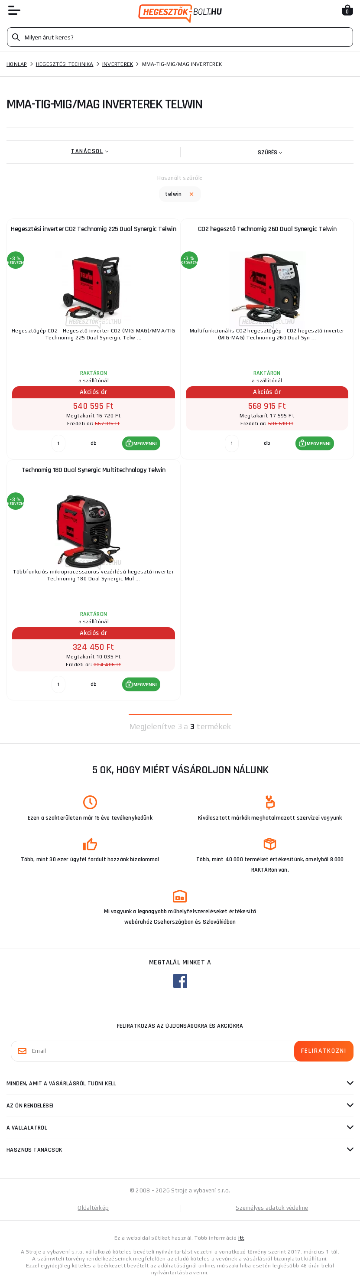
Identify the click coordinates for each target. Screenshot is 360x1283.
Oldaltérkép (93, 1208)
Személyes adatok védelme (272, 1208)
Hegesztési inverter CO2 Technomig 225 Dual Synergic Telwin (93, 229)
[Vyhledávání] (180, 37)
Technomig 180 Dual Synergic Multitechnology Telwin (93, 470)
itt (241, 1238)
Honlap (16, 64)
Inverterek (117, 64)
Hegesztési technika (65, 64)
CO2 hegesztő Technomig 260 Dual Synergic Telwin (267, 229)
